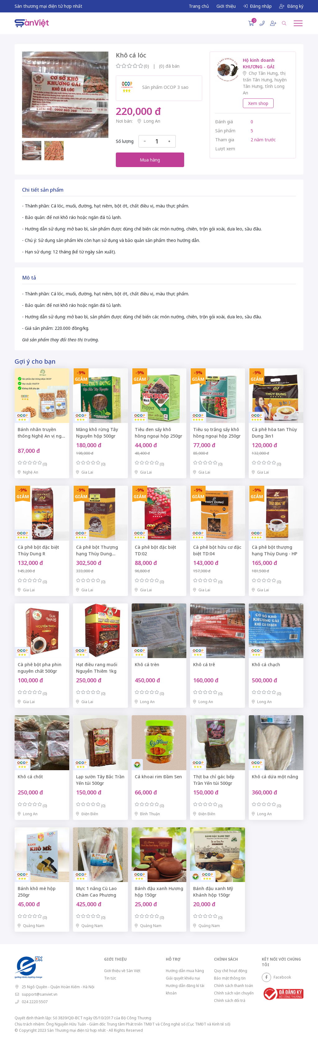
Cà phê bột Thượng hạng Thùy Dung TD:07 (97, 553)
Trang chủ (199, 6)
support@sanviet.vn (39, 994)
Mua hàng (150, 160)
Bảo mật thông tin (230, 978)
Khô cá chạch (266, 664)
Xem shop (258, 103)
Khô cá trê (204, 664)
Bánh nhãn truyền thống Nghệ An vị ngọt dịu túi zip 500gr (42, 435)
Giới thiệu (226, 6)
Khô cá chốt (30, 777)
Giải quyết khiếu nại (183, 978)
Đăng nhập (257, 6)
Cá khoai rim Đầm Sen (158, 777)
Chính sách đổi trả (229, 1000)
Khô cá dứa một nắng (275, 777)
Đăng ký (291, 6)
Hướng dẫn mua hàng (185, 970)
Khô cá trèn (147, 664)
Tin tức (110, 978)
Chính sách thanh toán (233, 985)
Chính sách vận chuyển (234, 993)
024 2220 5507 (35, 1001)
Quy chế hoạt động (230, 970)
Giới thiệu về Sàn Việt (122, 970)
